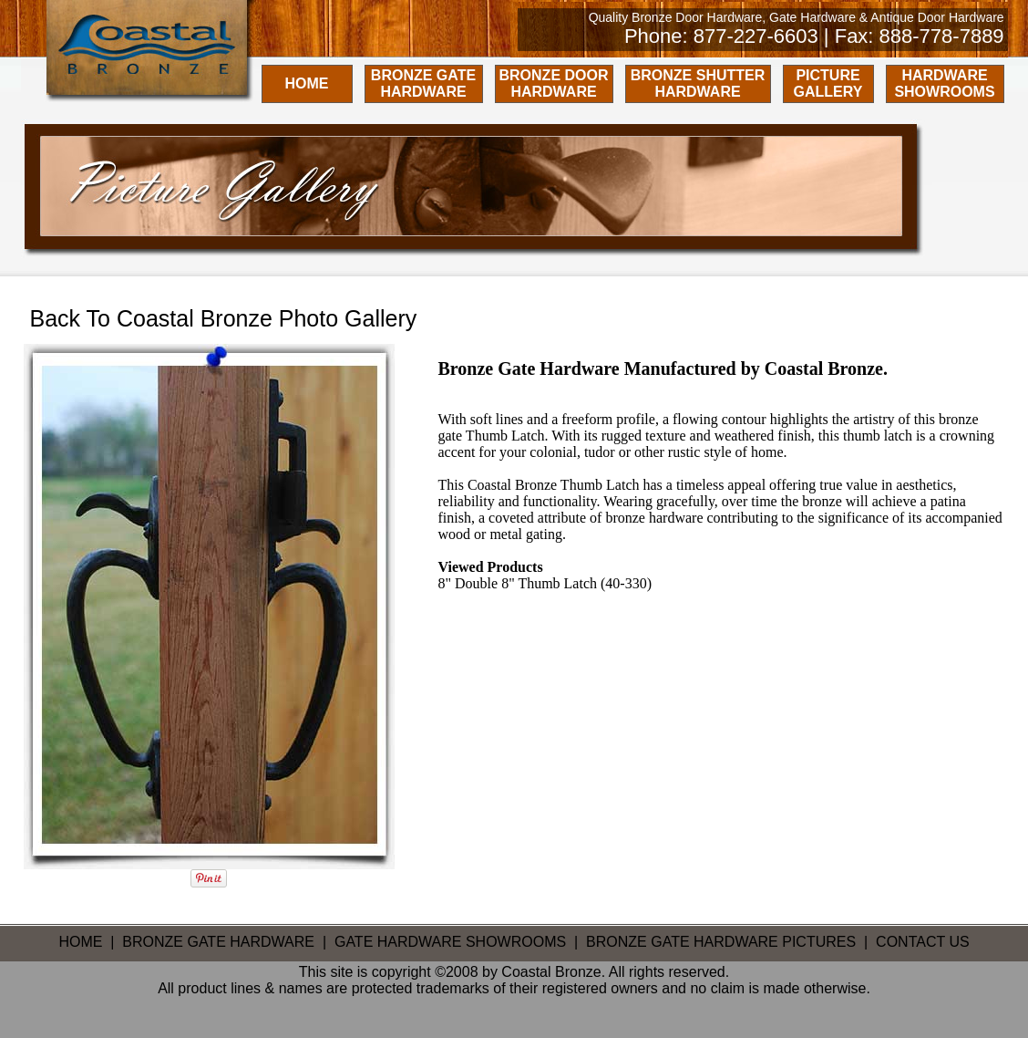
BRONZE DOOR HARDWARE (554, 83)
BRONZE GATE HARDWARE (423, 83)
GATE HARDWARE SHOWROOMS (450, 942)
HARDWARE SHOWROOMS (944, 83)
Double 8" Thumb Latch (526, 583)
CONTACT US (923, 942)
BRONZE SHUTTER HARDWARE (698, 83)
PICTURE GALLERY (828, 83)
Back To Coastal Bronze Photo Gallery (223, 318)
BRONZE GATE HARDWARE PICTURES (721, 942)
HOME (307, 83)
